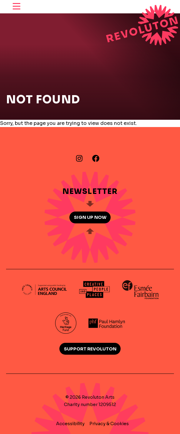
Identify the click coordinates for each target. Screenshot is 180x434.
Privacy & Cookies (109, 423)
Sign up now (90, 217)
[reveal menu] (16, 6)
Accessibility (70, 423)
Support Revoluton (90, 349)
